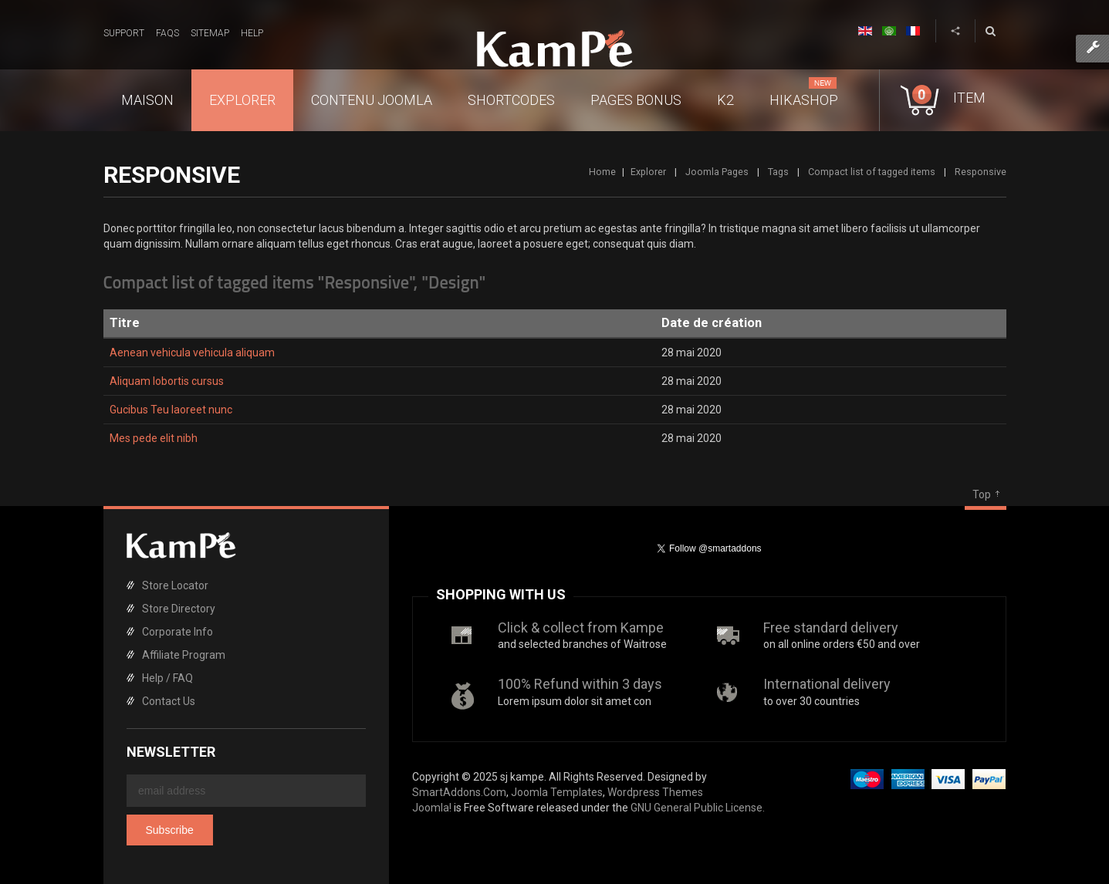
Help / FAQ (167, 678)
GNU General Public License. (698, 807)
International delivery (827, 684)
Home (602, 171)
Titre (125, 322)
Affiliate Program (183, 655)
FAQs (167, 33)
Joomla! (431, 807)
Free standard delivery (830, 627)
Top (981, 494)
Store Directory (178, 608)
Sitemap (210, 33)
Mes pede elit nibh (154, 438)
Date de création (711, 322)
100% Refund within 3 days (580, 684)
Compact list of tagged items (871, 171)
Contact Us (168, 701)
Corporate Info (177, 632)
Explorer (648, 171)
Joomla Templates (557, 792)
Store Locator (175, 585)
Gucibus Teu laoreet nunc (171, 409)
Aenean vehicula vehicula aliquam (192, 352)
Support (123, 33)
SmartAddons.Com (459, 792)
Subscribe (170, 830)
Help (252, 33)
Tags (778, 171)
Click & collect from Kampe (581, 627)
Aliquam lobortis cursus (167, 381)
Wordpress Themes (655, 792)
